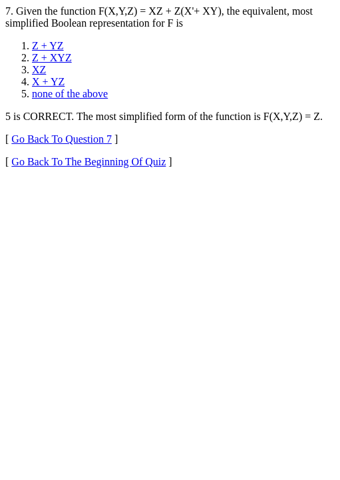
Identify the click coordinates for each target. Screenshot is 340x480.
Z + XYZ (52, 57)
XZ (39, 69)
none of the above (70, 93)
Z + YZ (48, 45)
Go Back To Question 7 (61, 139)
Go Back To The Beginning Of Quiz (88, 161)
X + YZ (48, 81)
